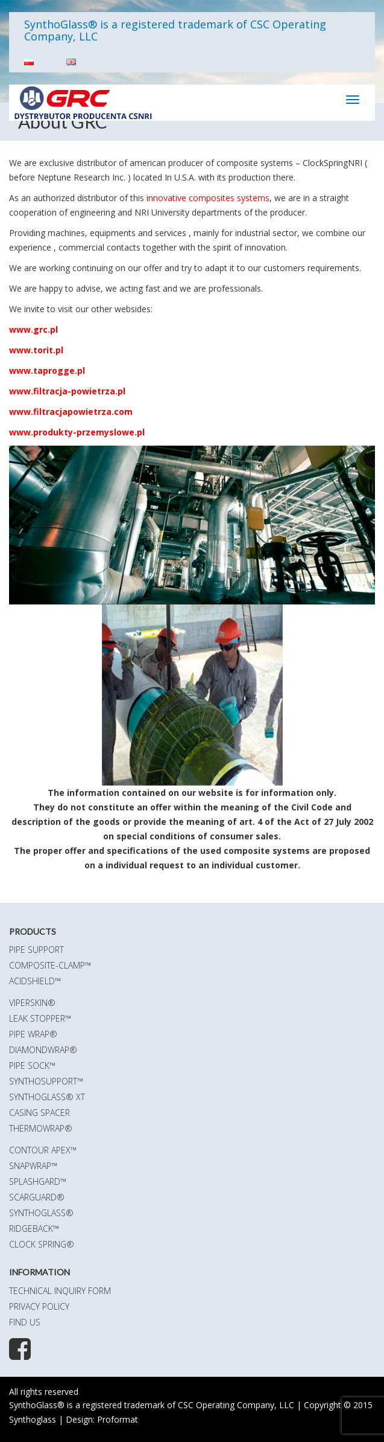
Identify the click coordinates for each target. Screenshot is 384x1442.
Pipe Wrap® (33, 1034)
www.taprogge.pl (47, 370)
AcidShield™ (35, 981)
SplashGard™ (37, 1181)
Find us (24, 1322)
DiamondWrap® (43, 1050)
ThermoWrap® (40, 1128)
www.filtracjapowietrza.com (71, 411)
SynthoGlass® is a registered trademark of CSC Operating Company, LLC (175, 30)
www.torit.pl (36, 350)
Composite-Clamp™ (50, 965)
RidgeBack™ (34, 1228)
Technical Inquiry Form (60, 1290)
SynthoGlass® (41, 1213)
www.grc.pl (33, 329)
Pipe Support (36, 949)
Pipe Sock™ (32, 1065)
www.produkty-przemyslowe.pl (77, 432)
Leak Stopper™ (40, 1018)
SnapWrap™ (33, 1165)
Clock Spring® (41, 1244)
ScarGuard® (37, 1197)
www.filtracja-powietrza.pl (67, 391)
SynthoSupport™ (46, 1081)
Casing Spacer (39, 1112)
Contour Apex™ (43, 1150)
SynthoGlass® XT (47, 1097)
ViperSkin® (32, 1002)
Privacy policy (39, 1306)
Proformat (117, 1419)
